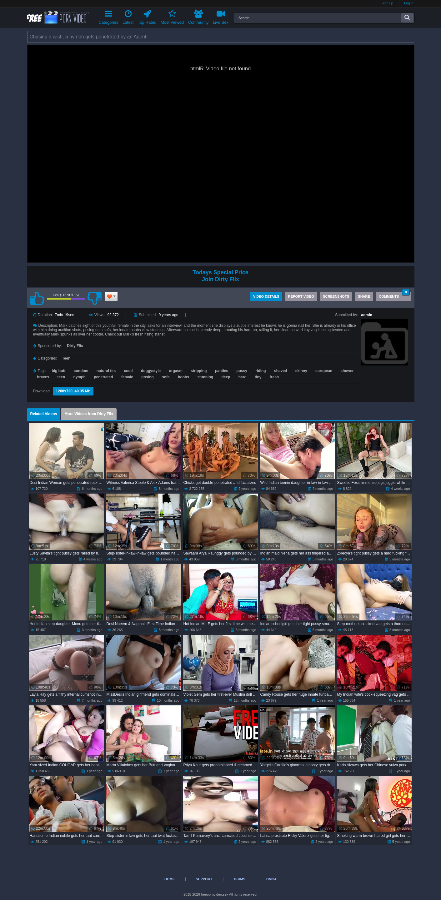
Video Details (266, 296)
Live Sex (220, 16)
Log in (408, 3)
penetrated (103, 377)
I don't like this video (95, 298)
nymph (79, 377)
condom (81, 371)
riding (260, 371)
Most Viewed (172, 16)
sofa (166, 377)
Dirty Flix (75, 346)
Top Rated (147, 16)
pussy (241, 371)
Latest (128, 16)
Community (198, 16)
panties (221, 371)
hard (242, 377)
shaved (280, 371)
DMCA (271, 879)
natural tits (106, 371)
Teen (66, 358)
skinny (301, 371)
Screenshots (336, 296)
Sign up (387, 3)
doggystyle (151, 371)
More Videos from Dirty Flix (88, 414)
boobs (183, 377)
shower (346, 371)
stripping (199, 371)
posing (147, 377)
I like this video (37, 298)
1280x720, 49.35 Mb (73, 391)
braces (43, 377)
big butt (59, 371)
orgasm (176, 371)
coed (128, 371)
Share (364, 296)
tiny (258, 377)
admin (366, 315)
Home (169, 879)
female (127, 377)
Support (204, 879)
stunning (205, 377)
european (323, 371)
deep (225, 377)
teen (61, 377)
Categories (108, 16)
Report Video (301, 296)
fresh (274, 377)
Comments (394, 295)
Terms (239, 879)
